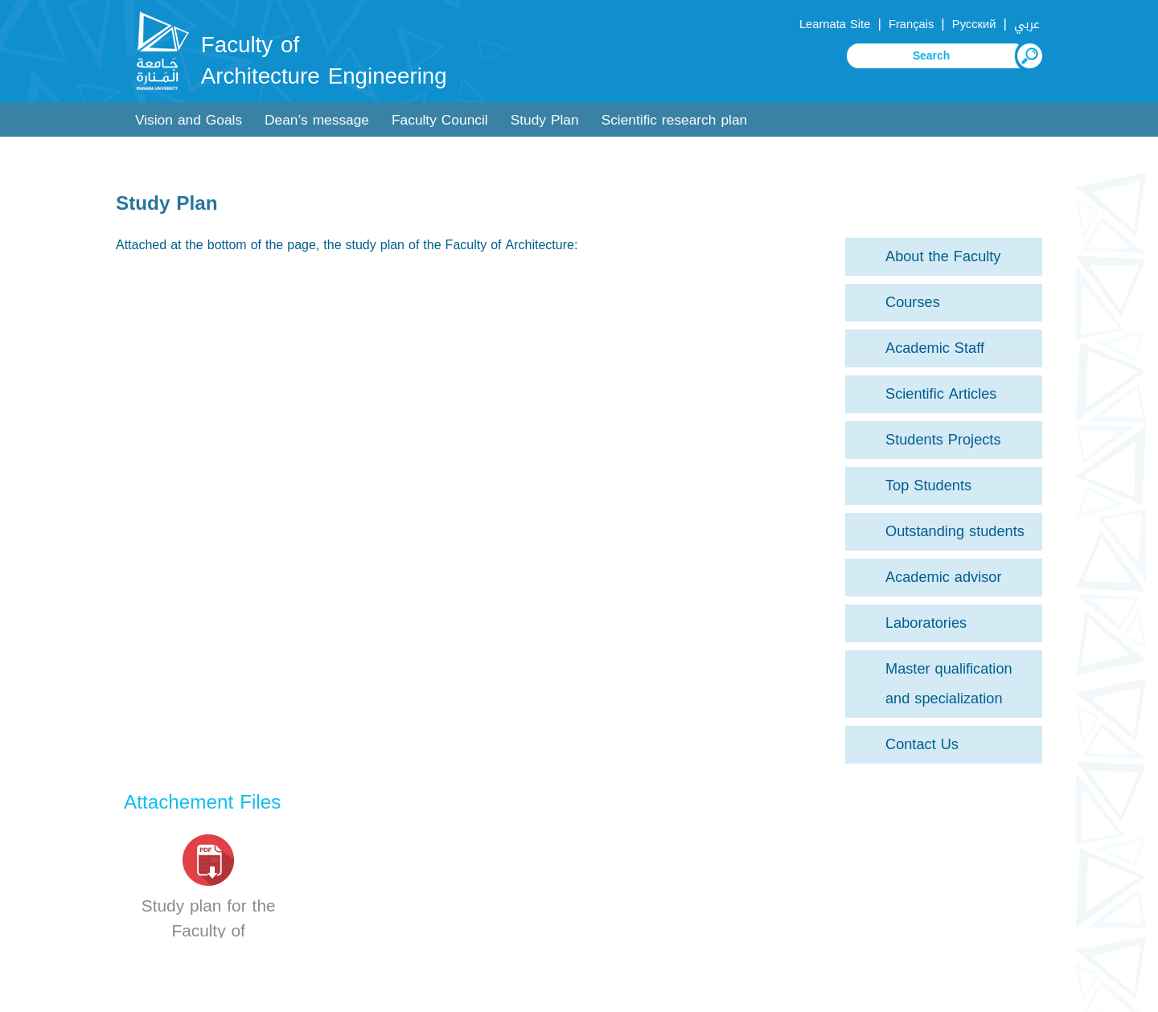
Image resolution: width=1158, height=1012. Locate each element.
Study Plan (545, 120)
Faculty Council (440, 120)
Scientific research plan (675, 120)
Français (911, 24)
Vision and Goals (188, 120)
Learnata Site (834, 24)
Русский (974, 24)
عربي (1027, 24)
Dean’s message (317, 120)
